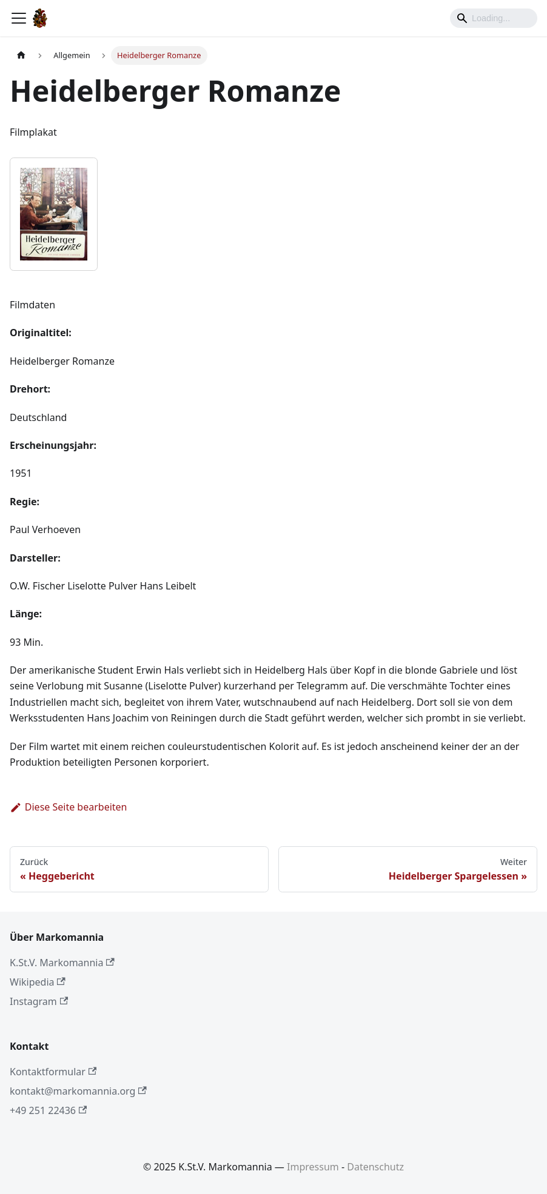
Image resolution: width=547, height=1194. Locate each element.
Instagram (39, 1001)
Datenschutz (375, 1166)
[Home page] (21, 55)
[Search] (493, 18)
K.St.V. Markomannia (62, 962)
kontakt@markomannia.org (78, 1091)
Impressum (313, 1166)
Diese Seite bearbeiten (68, 807)
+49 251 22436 (48, 1110)
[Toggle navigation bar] (19, 18)
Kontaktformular (53, 1071)
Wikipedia (37, 982)
